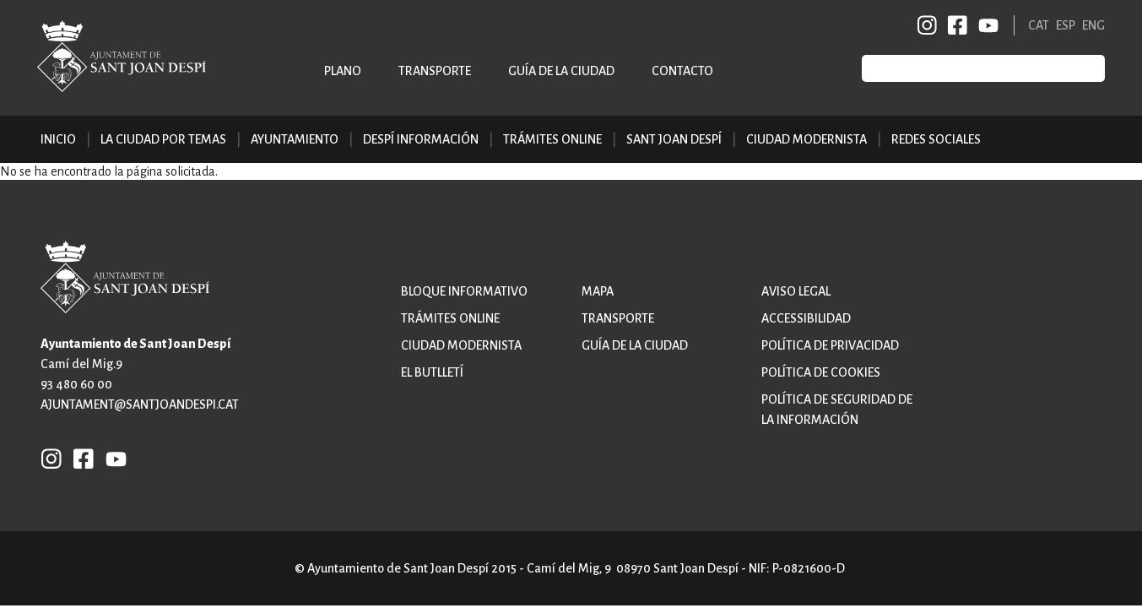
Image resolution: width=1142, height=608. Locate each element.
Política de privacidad (830, 345)
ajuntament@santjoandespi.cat (140, 404)
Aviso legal (796, 291)
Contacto (682, 71)
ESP (1065, 25)
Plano (342, 71)
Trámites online (552, 139)
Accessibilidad (806, 318)
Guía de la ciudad (561, 71)
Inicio (58, 139)
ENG (1093, 25)
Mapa (598, 291)
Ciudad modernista (461, 345)
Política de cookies (820, 372)
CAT (1038, 25)
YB (985, 25)
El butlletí (432, 372)
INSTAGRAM (927, 25)
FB (954, 25)
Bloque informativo (464, 291)
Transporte (434, 71)
